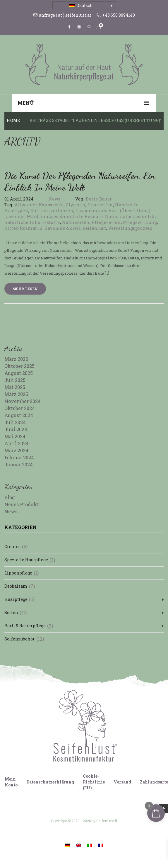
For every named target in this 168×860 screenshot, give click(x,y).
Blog (9, 497)
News (54, 199)
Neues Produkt (21, 504)
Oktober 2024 (19, 408)
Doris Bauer (99, 199)
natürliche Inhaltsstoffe (32, 222)
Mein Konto (11, 782)
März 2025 (16, 394)
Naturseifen (76, 222)
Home (13, 120)
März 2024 (16, 450)
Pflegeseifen (106, 222)
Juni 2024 (15, 429)
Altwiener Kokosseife (39, 205)
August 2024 (18, 415)
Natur (111, 216)
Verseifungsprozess (130, 228)
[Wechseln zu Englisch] (78, 845)
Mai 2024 (14, 436)
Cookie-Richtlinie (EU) (94, 782)
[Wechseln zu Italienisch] (89, 845)
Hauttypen (16, 210)
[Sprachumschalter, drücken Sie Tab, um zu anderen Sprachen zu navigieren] (84, 5)
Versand (122, 782)
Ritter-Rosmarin (23, 228)
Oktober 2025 (19, 366)
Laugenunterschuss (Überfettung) (113, 210)
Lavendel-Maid (21, 216)
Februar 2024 (19, 457)
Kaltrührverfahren (51, 210)
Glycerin (75, 205)
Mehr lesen (25, 288)
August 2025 (18, 373)
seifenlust (94, 228)
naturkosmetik (137, 216)
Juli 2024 (15, 422)
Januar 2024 (18, 464)
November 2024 (22, 401)
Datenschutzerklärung (50, 782)
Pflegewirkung (140, 222)
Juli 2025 (14, 380)
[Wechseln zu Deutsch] (67, 845)
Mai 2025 (14, 387)
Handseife (126, 205)
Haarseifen (100, 205)
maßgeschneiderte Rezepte (72, 216)
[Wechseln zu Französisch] (100, 845)
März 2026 (16, 359)
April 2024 (16, 443)
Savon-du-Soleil (63, 228)
